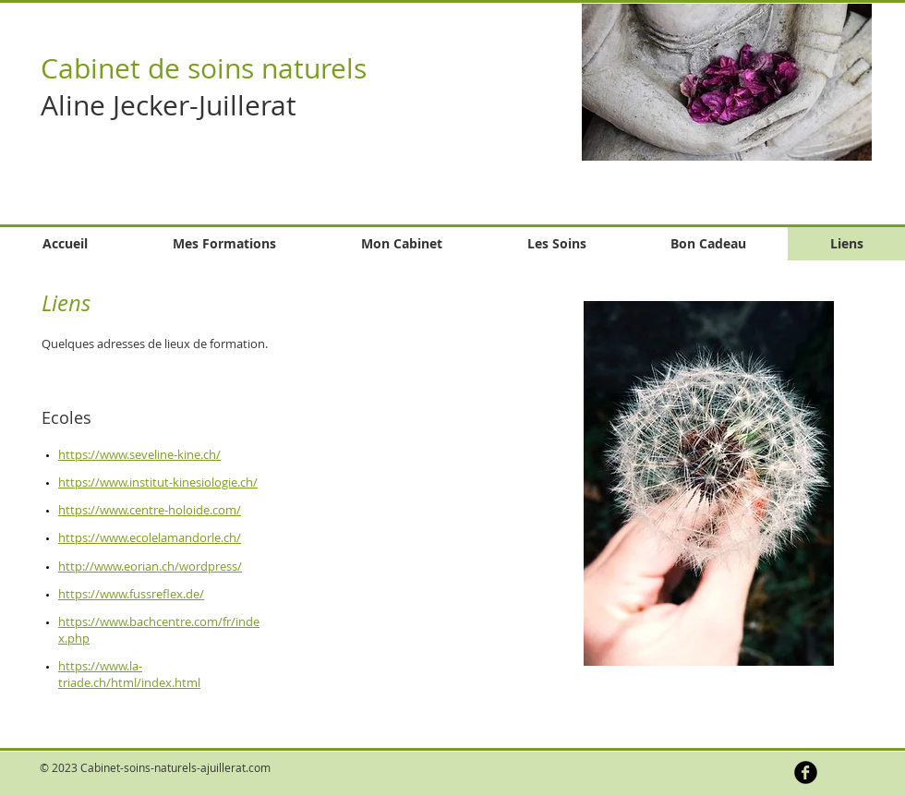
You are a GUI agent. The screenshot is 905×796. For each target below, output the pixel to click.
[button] (727, 82)
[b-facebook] (805, 772)
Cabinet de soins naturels (204, 68)
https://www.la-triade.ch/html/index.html (129, 674)
